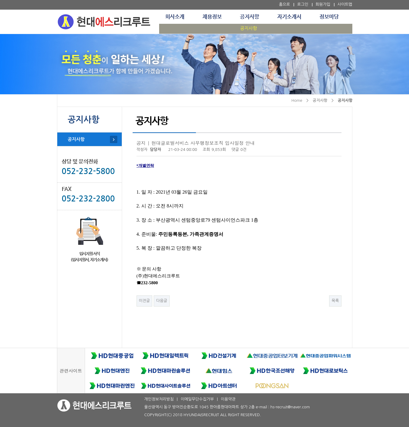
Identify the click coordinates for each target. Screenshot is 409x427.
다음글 (161, 301)
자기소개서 (289, 17)
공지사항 (249, 17)
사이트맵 (345, 4)
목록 (335, 301)
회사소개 (174, 17)
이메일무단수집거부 (197, 399)
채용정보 (212, 17)
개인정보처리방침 (159, 399)
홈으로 (284, 4)
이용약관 (228, 399)
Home (296, 100)
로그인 (302, 4)
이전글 (144, 301)
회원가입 (323, 4)
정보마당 (329, 17)
